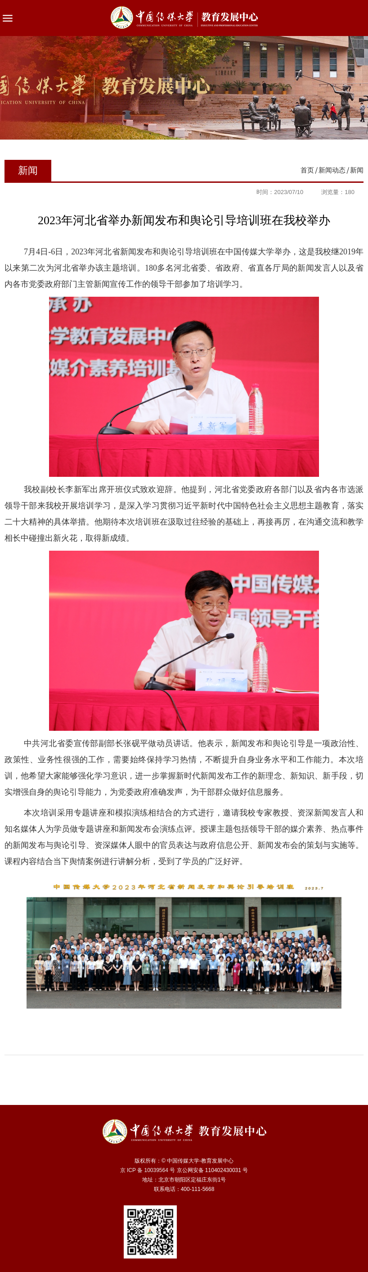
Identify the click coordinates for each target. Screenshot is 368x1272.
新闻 (357, 170)
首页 (307, 170)
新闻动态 (332, 170)
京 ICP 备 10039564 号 (147, 1170)
